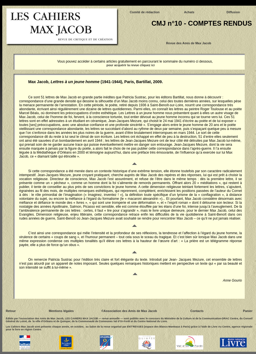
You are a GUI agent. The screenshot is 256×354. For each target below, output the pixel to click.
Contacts (197, 311)
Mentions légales (61, 311)
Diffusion (233, 12)
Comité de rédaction (145, 12)
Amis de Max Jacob (196, 43)
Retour (11, 311)
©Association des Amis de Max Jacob (129, 311)
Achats (189, 12)
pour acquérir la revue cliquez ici (130, 65)
